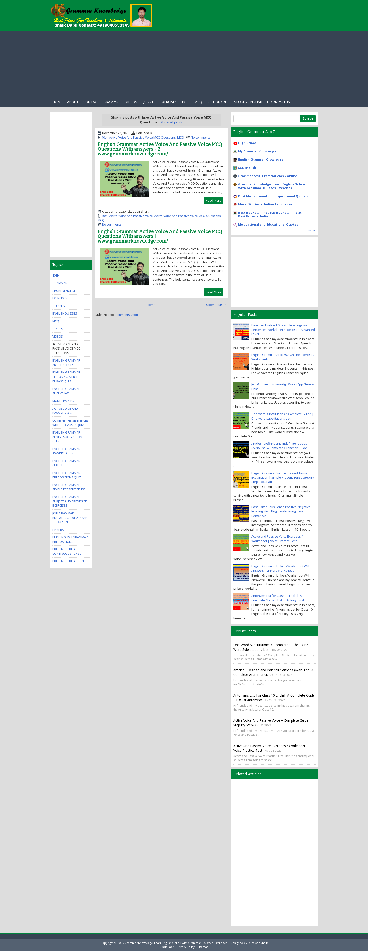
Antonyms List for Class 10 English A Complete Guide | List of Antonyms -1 (277, 597)
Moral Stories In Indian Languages (265, 204)
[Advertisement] (184, 63)
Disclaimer (166, 947)
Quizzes (149, 102)
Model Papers (63, 401)
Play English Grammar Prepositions (70, 539)
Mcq (198, 102)
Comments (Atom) (127, 314)
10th (185, 102)
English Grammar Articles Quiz (66, 362)
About (73, 102)
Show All (311, 230)
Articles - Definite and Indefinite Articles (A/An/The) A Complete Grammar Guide (279, 445)
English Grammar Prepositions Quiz (66, 475)
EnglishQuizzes (64, 313)
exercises (168, 102)
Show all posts (172, 122)
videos (57, 336)
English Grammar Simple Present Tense (68, 487)
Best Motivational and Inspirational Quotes (273, 196)
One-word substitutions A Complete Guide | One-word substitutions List (282, 416)
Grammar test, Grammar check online (267, 176)
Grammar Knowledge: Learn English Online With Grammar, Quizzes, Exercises (271, 186)
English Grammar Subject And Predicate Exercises (69, 501)
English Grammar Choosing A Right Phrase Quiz (66, 376)
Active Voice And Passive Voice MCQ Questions (142, 137)
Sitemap (203, 947)
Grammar (112, 102)
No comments (200, 137)
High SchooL (248, 143)
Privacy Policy (186, 947)
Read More (213, 200)
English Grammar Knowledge (260, 159)
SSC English (247, 168)
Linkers (58, 529)
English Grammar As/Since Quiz (66, 451)
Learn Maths (278, 102)
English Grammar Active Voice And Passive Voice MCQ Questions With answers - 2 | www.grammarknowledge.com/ (160, 149)
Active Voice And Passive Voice (131, 216)
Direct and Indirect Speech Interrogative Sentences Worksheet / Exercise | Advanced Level (283, 329)
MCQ (180, 137)
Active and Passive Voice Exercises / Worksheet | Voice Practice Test (277, 538)
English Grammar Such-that (66, 391)
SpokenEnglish (64, 291)
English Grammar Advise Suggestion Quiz (67, 436)
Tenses (57, 329)
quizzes (58, 306)
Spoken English (248, 102)
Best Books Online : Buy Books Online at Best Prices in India (270, 214)
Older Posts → (216, 305)
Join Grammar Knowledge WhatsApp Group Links (69, 517)
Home (57, 102)
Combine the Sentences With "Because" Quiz (70, 422)
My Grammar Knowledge (257, 151)
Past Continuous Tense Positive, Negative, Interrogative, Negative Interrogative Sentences (281, 511)
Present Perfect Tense (69, 561)
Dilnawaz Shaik (258, 943)
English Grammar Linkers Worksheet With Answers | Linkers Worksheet (280, 568)
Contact (91, 102)
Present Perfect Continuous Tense (66, 551)
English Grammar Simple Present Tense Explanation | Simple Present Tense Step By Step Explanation (282, 477)
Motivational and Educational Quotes (268, 224)
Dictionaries (218, 102)
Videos (131, 102)
